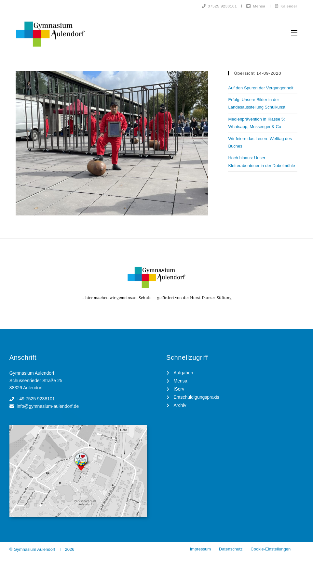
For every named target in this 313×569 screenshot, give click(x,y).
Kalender (285, 6)
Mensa (255, 6)
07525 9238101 (218, 6)
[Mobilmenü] (294, 32)
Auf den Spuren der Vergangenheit (260, 87)
